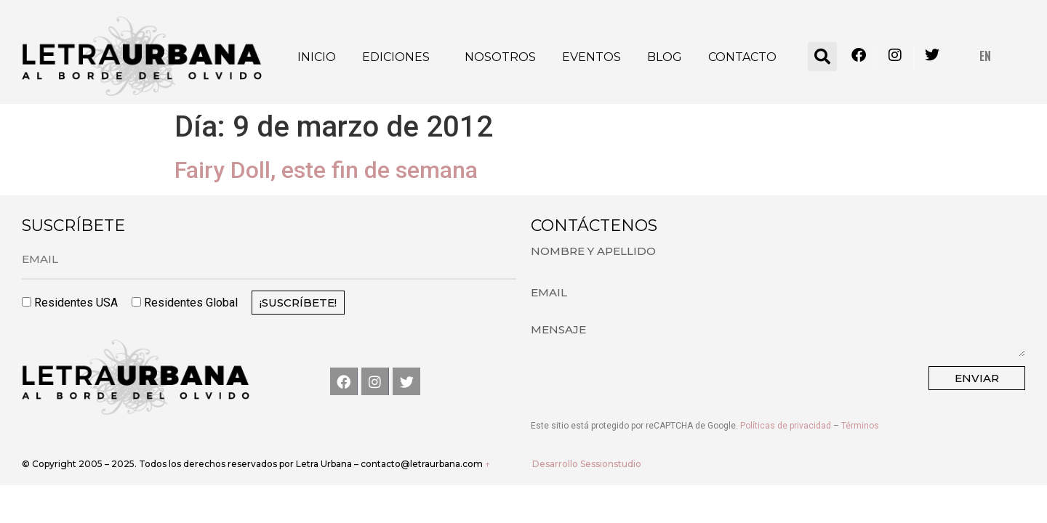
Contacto (742, 57)
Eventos (591, 57)
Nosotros (500, 57)
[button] (822, 56)
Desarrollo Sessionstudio (586, 463)
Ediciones (396, 57)
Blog (664, 57)
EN (985, 56)
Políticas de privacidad (785, 426)
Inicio (316, 57)
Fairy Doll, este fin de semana (326, 170)
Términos (860, 426)
